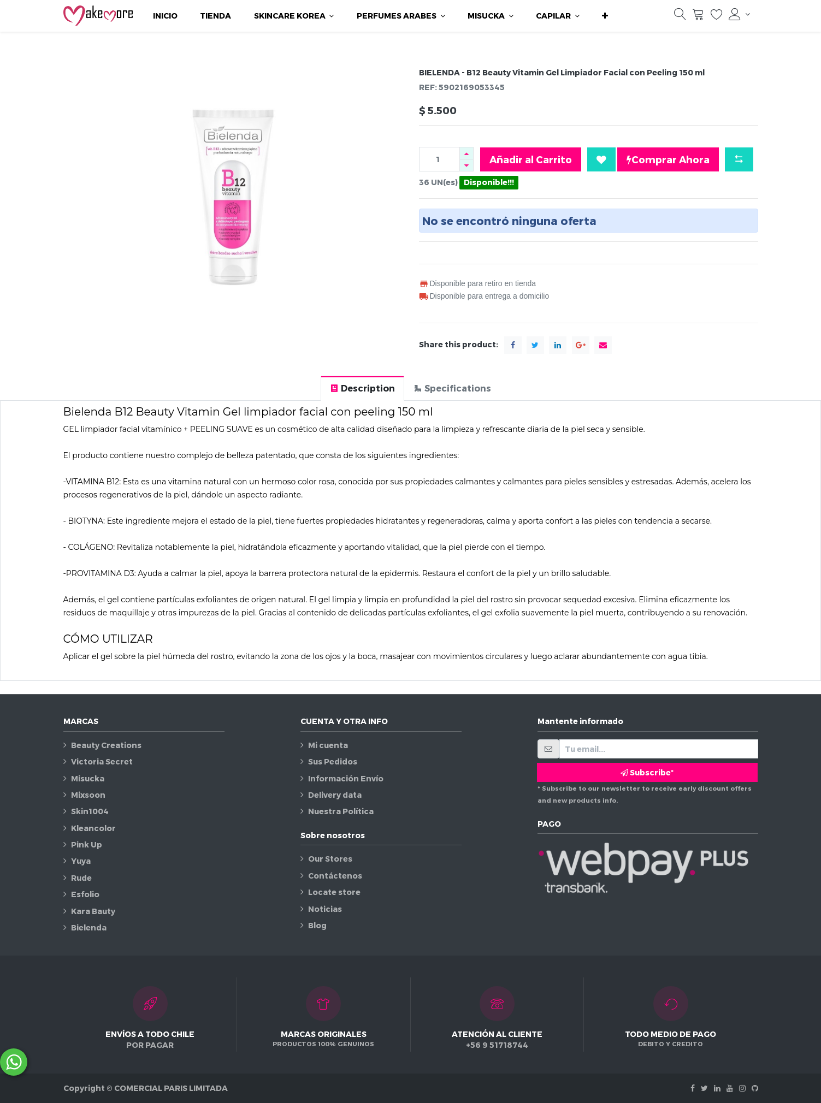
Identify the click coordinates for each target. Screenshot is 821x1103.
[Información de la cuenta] (739, 14)
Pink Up (86, 844)
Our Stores (330, 858)
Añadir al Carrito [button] (530, 159)
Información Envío (345, 778)
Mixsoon (88, 794)
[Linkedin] (717, 1088)
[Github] (755, 1088)
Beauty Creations (106, 745)
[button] (605, 15)
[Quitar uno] (466, 165)
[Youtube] (730, 1088)
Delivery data (335, 794)
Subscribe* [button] (647, 772)
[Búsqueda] (680, 17)
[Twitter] (704, 1088)
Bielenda (89, 927)
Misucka (87, 778)
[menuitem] (165, 15)
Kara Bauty (93, 911)
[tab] (362, 388)
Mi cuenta (328, 745)
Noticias (325, 909)
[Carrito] (698, 17)
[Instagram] (742, 1088)
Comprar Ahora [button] (668, 159)
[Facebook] (692, 1088)
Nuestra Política (341, 811)
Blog (317, 925)
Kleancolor (93, 828)
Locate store (334, 892)
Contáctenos (335, 875)
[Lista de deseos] (717, 17)
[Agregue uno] (466, 153)
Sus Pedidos (332, 761)
